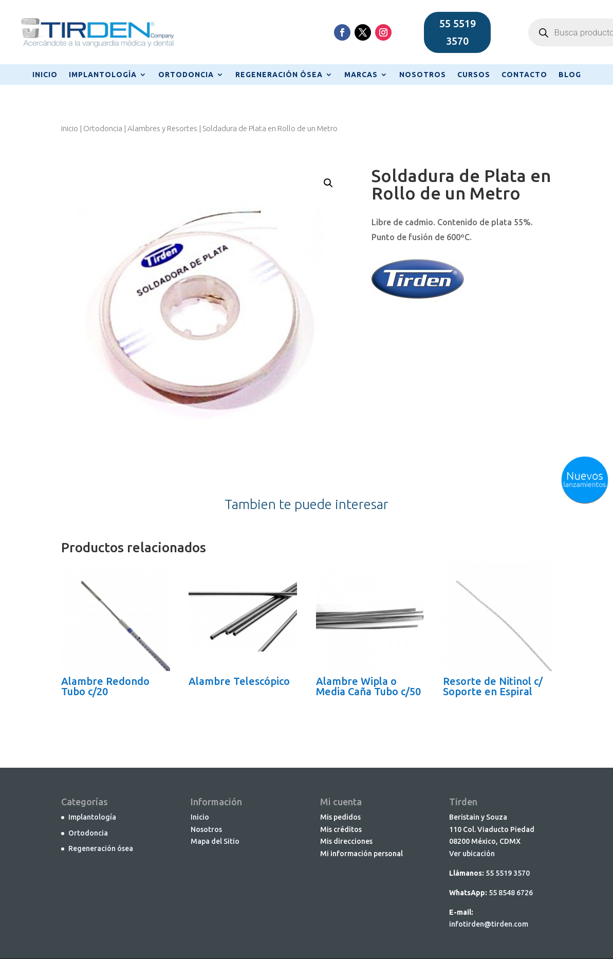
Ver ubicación (472, 853)
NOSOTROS (422, 75)
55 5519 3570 (457, 32)
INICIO (45, 75)
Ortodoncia (102, 128)
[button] (328, 183)
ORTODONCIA (186, 75)
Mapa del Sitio (215, 841)
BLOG (570, 75)
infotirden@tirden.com (488, 924)
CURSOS (473, 75)
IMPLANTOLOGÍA (103, 75)
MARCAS (361, 75)
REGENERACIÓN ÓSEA (279, 75)
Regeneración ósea (100, 848)
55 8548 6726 (511, 893)
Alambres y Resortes (162, 128)
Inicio (69, 128)
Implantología (92, 817)
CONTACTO (524, 75)
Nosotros (206, 829)
